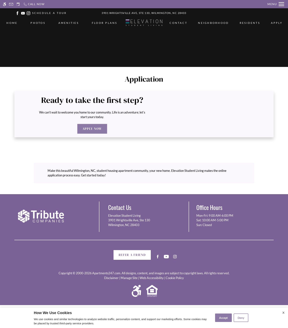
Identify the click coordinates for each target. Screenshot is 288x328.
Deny (241, 317)
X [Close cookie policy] (283, 312)
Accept (223, 317)
